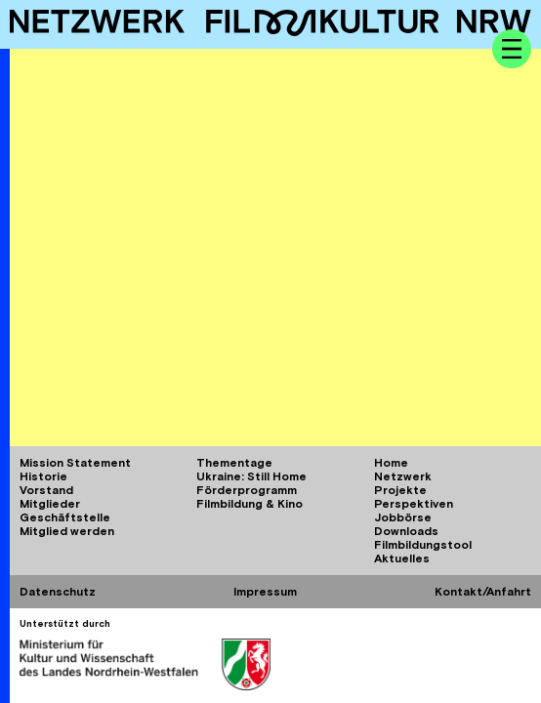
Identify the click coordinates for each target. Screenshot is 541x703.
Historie (43, 476)
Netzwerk (403, 476)
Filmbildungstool (423, 545)
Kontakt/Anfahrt (483, 592)
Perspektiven (413, 504)
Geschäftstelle (65, 517)
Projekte (400, 490)
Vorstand (46, 490)
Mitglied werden (67, 531)
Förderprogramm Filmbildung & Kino (249, 497)
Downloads (406, 531)
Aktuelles (402, 558)
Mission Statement (75, 463)
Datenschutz (58, 592)
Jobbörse (403, 517)
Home (391, 463)
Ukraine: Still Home (251, 476)
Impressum (265, 592)
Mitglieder (50, 504)
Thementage (234, 463)
